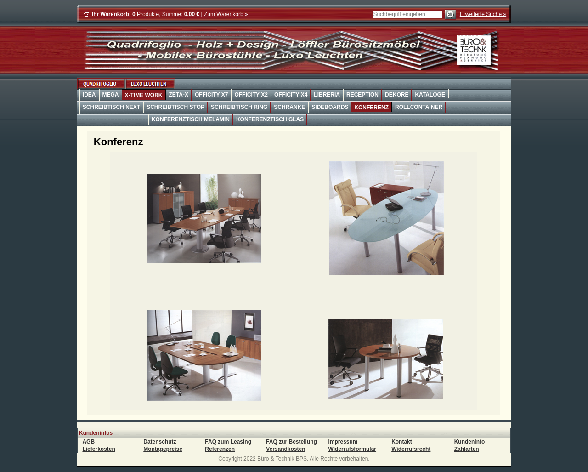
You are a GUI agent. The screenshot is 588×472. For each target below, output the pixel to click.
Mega (110, 94)
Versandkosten (285, 449)
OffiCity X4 (290, 94)
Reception (362, 94)
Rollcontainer (418, 107)
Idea (89, 94)
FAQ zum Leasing (228, 441)
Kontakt (401, 441)
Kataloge (430, 94)
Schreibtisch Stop (175, 107)
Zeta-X (178, 94)
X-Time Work (144, 95)
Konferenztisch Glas (270, 119)
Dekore (396, 94)
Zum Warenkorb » (226, 14)
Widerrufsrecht (410, 449)
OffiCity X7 (211, 94)
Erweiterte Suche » (483, 14)
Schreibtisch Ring (239, 107)
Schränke (289, 107)
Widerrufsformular (352, 449)
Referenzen (220, 449)
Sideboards (329, 107)
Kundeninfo (469, 441)
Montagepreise (162, 449)
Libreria (327, 94)
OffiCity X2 (250, 94)
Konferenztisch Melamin (191, 119)
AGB (88, 441)
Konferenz (371, 107)
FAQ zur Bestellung (291, 441)
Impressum (342, 441)
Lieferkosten (98, 449)
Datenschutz (159, 441)
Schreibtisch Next (111, 107)
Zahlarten (466, 449)
